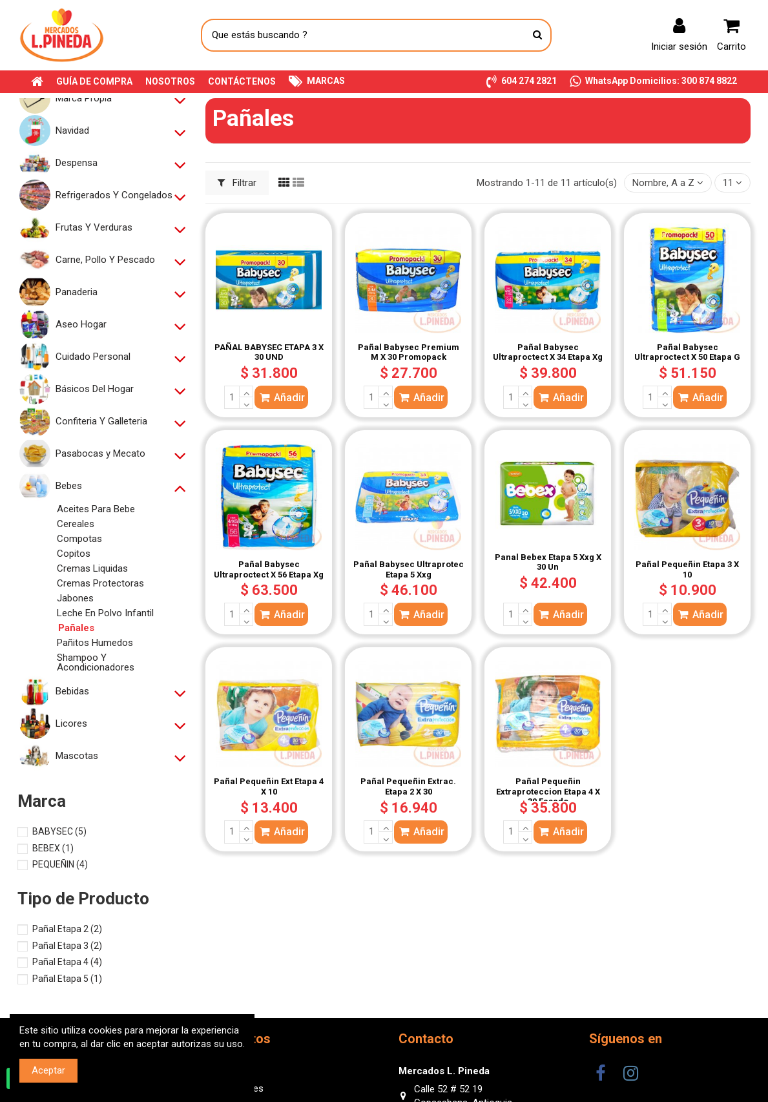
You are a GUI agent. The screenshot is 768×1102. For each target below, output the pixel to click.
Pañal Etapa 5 (67, 978)
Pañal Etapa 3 (67, 946)
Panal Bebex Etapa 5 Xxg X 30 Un (548, 562)
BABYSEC (59, 831)
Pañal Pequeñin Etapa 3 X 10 (687, 569)
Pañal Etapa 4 (67, 962)
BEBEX (53, 848)
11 (732, 183)
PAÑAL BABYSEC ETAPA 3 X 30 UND (269, 352)
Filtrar (237, 183)
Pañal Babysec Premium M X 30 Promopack (408, 352)
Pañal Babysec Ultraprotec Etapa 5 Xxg (408, 569)
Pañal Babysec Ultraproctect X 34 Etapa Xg (548, 352)
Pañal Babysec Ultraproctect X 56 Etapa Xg (269, 569)
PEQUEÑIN (60, 864)
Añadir (281, 397)
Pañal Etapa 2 (67, 929)
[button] (521, 81)
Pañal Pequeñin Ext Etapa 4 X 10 (269, 786)
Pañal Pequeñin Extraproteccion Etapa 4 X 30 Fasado (548, 791)
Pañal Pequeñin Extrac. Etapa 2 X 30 (408, 786)
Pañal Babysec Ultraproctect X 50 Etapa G (687, 352)
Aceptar (48, 1070)
